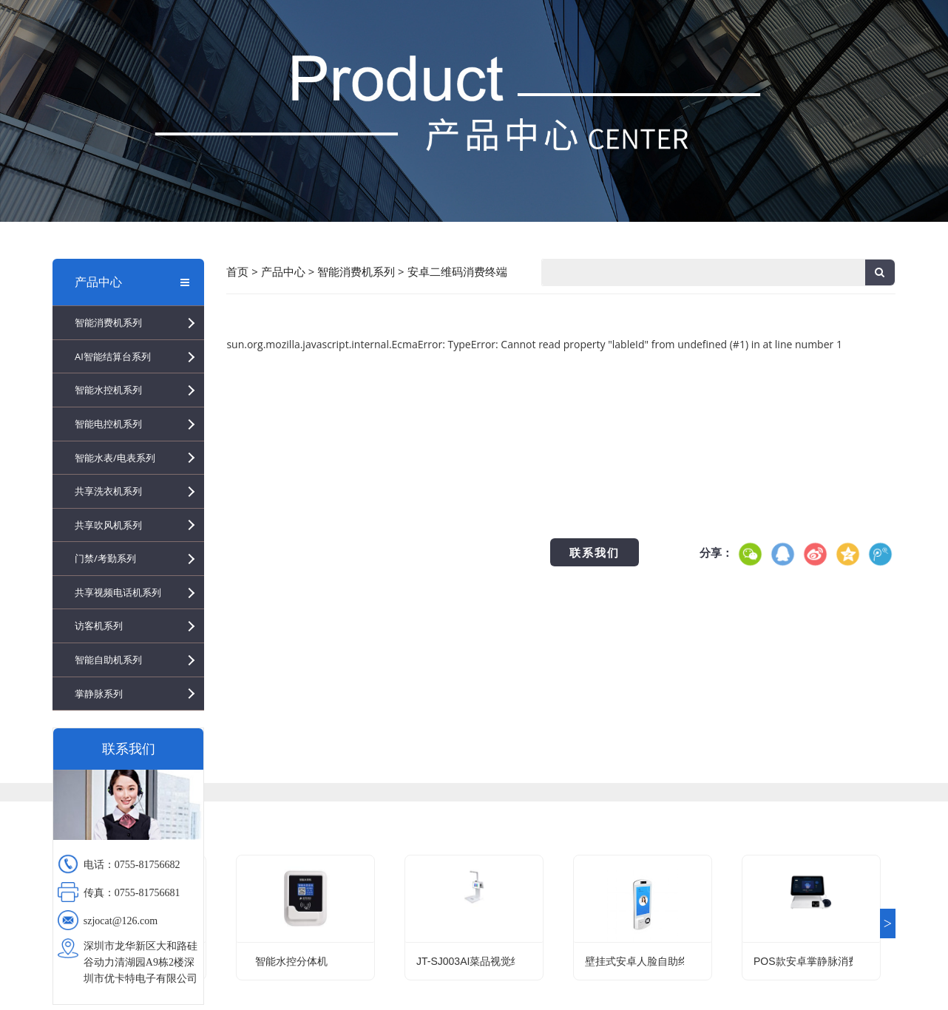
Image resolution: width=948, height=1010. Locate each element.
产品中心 (132, 282)
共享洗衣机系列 (108, 491)
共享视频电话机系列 (118, 592)
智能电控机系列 (108, 423)
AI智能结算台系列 (113, 356)
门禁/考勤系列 (105, 558)
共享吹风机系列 (108, 525)
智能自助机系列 (108, 659)
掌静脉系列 (99, 693)
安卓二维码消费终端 (457, 271)
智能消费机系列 (108, 322)
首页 (237, 271)
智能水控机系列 (108, 389)
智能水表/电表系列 (115, 457)
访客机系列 (99, 625)
